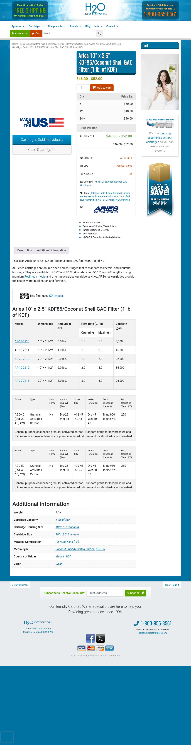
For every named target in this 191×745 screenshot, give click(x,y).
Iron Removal (104, 196)
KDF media (56, 295)
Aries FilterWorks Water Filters (74, 44)
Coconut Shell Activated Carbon (75, 549)
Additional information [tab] (51, 250)
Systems (18, 26)
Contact (112, 26)
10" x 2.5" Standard (67, 534)
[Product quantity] (83, 87)
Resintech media (34, 276)
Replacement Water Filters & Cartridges (38, 44)
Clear (59, 564)
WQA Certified (123, 199)
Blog (87, 26)
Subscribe (135, 593)
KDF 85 (100, 549)
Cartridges (36, 26)
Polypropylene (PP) (67, 541)
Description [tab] (24, 250)
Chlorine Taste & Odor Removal (106, 193)
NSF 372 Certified (121, 196)
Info (98, 26)
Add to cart (101, 87)
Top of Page (172, 585)
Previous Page (20, 585)
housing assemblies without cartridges (159, 138)
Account (21, 33)
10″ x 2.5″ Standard (67, 527)
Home (15, 44)
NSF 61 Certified (106, 199)
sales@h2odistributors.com (153, 633)
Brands (75, 26)
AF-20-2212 (22, 359)
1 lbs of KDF (63, 519)
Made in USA (64, 556)
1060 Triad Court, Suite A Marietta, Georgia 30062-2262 (38, 627)
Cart (36, 33)
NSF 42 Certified (88, 199)
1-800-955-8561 (160, 14)
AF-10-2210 (22, 341)
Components (57, 26)
